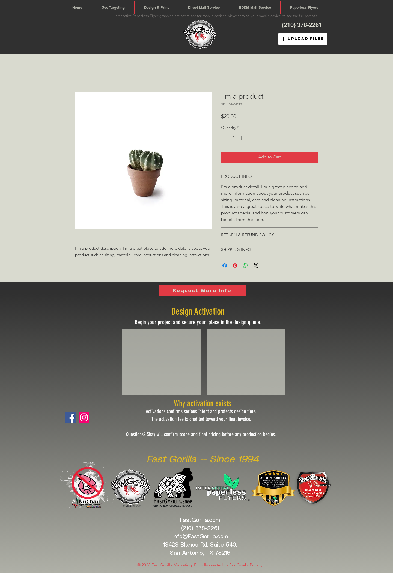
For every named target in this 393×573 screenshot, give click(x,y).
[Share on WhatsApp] (245, 265)
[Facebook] (70, 417)
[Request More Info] (202, 290)
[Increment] (242, 138)
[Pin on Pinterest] (235, 265)
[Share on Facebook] (224, 265)
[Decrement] (225, 138)
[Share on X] (255, 265)
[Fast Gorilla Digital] (84, 417)
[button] (302, 39)
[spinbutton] (234, 138)
